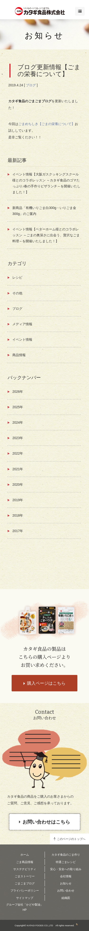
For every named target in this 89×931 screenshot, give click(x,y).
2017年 (17, 531)
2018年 (17, 515)
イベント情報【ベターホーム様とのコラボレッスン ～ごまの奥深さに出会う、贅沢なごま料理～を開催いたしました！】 (46, 235)
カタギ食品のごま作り (66, 854)
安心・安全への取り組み (65, 869)
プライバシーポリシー (24, 890)
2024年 (17, 422)
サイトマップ (24, 898)
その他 (17, 293)
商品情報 (19, 355)
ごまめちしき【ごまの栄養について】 (46, 124)
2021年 (17, 469)
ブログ (31, 85)
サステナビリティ (24, 869)
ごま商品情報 (24, 862)
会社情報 (65, 876)
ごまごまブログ (25, 883)
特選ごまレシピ (66, 862)
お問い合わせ (65, 890)
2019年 (17, 500)
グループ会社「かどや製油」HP (24, 907)
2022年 (17, 453)
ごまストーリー (25, 876)
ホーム (24, 854)
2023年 (17, 438)
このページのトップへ (71, 839)
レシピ (17, 277)
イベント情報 (22, 339)
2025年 (17, 407)
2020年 (17, 484)
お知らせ (44, 35)
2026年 (17, 391)
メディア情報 (22, 324)
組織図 (65, 898)
